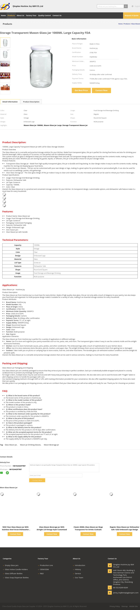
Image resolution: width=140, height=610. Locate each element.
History (77, 569)
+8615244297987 (19, 466)
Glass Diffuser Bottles (13, 573)
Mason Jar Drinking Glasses (30, 445)
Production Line (45, 565)
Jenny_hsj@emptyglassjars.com (120, 592)
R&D (41, 573)
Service (77, 573)
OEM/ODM (43, 569)
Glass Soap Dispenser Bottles (16, 577)
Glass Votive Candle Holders (15, 569)
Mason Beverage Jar (51, 445)
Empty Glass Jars (10, 565)
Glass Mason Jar (11, 445)
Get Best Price (81, 90)
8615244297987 (16, 469)
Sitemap (124, 606)
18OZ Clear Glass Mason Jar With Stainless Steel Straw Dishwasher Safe (15, 529)
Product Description (31, 102)
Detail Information (10, 102)
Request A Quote (131, 15)
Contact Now (101, 90)
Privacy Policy (115, 606)
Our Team (78, 577)
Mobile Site (133, 606)
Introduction (79, 565)
